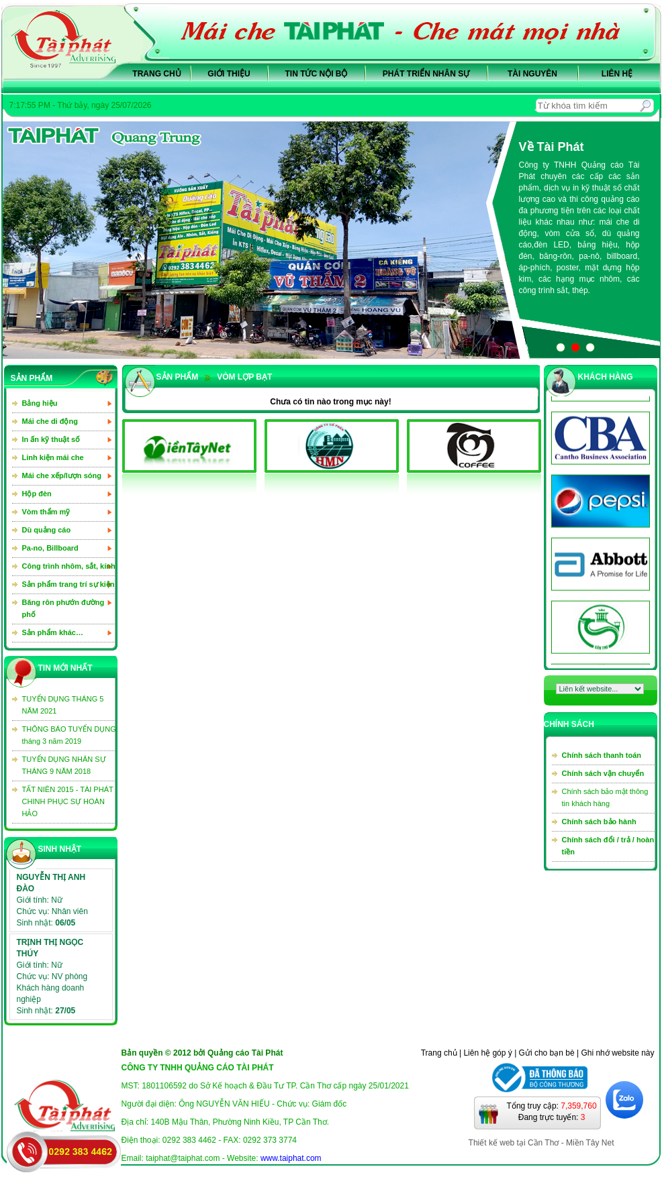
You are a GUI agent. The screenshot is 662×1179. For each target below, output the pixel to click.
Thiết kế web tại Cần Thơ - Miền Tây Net (541, 1142)
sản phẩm (177, 377)
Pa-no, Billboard (50, 548)
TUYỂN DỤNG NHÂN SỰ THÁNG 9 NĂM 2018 (64, 765)
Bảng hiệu (40, 403)
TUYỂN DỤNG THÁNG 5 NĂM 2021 (63, 705)
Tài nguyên (532, 73)
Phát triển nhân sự (426, 73)
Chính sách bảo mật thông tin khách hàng (605, 797)
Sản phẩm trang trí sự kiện (68, 584)
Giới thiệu (228, 73)
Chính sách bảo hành (599, 822)
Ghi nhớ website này (617, 1053)
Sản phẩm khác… (52, 632)
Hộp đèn (37, 494)
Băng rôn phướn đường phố (63, 608)
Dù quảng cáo (46, 530)
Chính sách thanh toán (602, 755)
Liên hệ (617, 73)
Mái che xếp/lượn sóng (61, 475)
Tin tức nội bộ (316, 73)
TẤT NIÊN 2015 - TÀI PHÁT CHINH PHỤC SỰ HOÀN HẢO (67, 801)
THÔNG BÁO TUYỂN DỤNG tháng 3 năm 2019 (69, 735)
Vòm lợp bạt (238, 377)
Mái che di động (50, 421)
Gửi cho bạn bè (547, 1053)
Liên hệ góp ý (487, 1053)
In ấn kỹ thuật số (51, 439)
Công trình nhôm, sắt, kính (68, 566)
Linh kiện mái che (53, 457)
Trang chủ (156, 73)
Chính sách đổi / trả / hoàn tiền (608, 846)
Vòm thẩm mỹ (46, 512)
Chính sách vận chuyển (603, 773)
